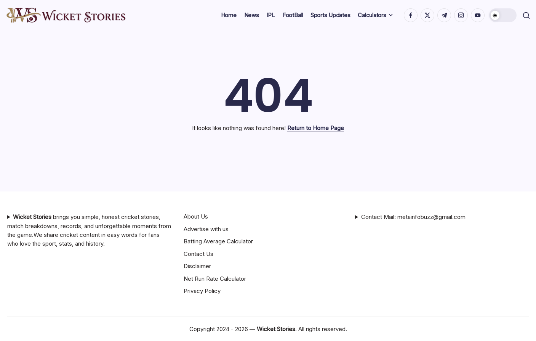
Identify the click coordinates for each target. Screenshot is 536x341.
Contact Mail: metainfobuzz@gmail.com (413, 216)
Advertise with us (206, 229)
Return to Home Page (315, 128)
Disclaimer (197, 266)
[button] (501, 15)
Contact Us (198, 253)
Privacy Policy (202, 290)
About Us (196, 216)
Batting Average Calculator (218, 241)
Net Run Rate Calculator (215, 278)
